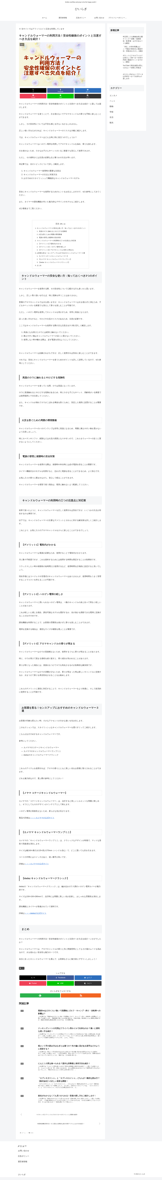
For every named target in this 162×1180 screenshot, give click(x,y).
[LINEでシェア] (81, 90)
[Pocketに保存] (67, 90)
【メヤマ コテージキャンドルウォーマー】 (53, 253)
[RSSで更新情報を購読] (63, 993)
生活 (22, 966)
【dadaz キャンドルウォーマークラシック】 (53, 260)
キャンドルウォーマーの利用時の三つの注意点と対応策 (56, 236)
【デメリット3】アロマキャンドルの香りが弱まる (56, 246)
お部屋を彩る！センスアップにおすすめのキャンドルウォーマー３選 (61, 250)
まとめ (37, 263)
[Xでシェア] (25, 90)
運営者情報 (22, 1164)
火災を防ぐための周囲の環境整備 (49, 229)
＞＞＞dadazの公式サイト (35, 911)
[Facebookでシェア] (39, 90)
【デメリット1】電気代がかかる (49, 239)
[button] (95, 90)
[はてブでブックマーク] (53, 90)
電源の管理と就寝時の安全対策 (49, 233)
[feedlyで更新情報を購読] (58, 993)
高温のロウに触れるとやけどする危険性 (52, 226)
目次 (57, 218)
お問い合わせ (23, 1154)
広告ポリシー (23, 1159)
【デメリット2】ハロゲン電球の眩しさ (51, 243)
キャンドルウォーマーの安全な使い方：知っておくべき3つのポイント (61, 223)
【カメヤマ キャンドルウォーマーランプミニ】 (54, 256)
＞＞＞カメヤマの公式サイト (42, 815)
